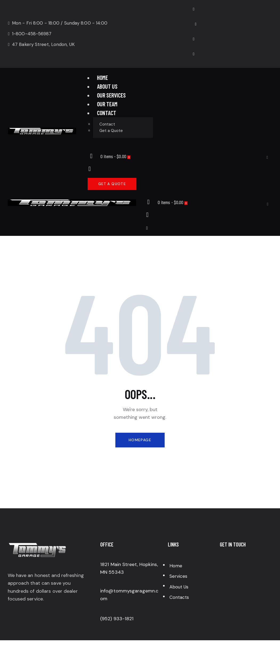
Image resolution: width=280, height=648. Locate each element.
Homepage (140, 440)
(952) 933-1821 (116, 618)
